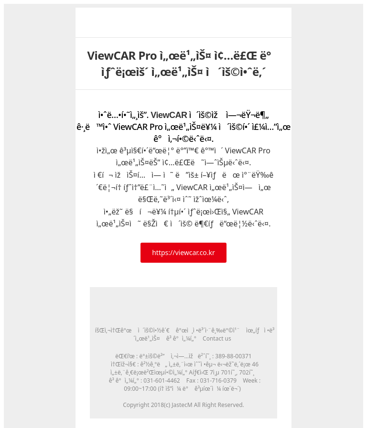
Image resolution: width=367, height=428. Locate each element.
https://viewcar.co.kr (183, 252)
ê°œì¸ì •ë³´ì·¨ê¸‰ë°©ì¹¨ (208, 330)
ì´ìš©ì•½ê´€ (153, 330)
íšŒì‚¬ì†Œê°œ (113, 330)
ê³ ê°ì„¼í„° (181, 338)
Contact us (217, 338)
